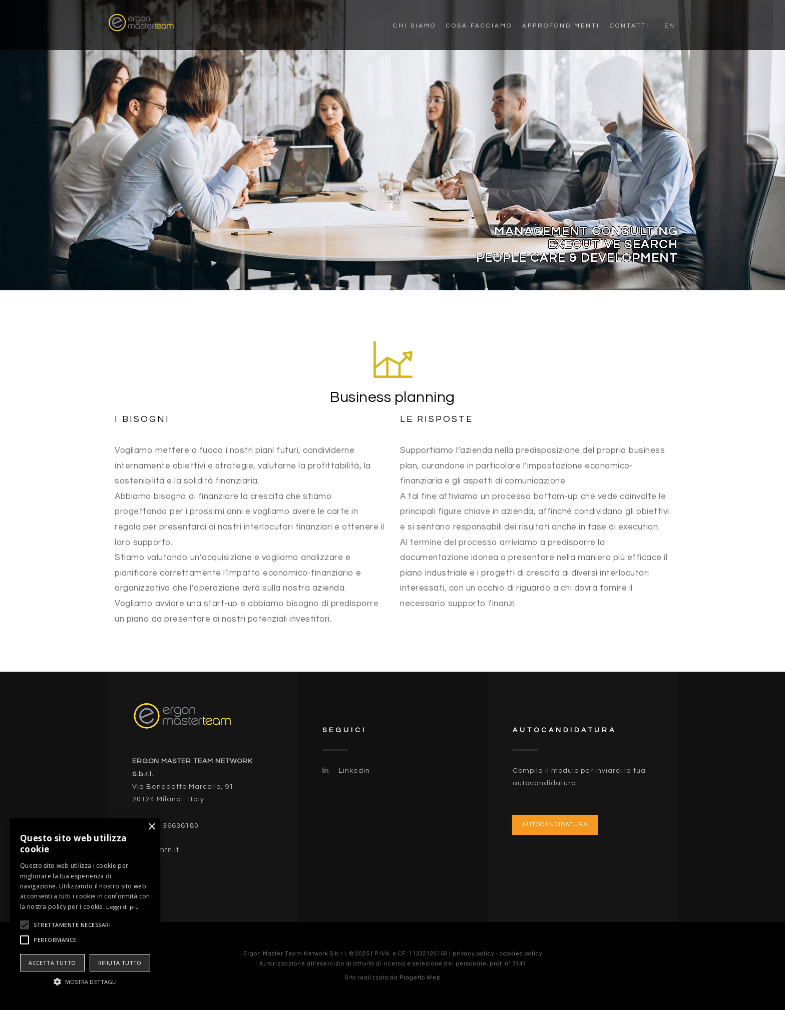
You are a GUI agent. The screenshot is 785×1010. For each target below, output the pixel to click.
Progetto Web (420, 977)
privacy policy (473, 953)
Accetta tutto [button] (52, 962)
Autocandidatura (555, 824)
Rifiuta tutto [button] (120, 962)
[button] (85, 981)
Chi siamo (414, 26)
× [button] (151, 827)
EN (669, 26)
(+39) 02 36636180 (165, 825)
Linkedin (346, 770)
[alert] (85, 909)
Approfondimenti (561, 26)
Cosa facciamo (479, 26)
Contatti (629, 26)
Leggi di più (122, 906)
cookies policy (521, 953)
